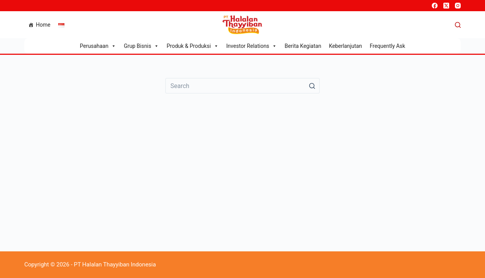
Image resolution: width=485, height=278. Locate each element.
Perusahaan (98, 46)
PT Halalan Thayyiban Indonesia (115, 264)
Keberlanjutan (345, 46)
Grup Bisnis (141, 46)
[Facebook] (435, 5)
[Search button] (312, 85)
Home (43, 25)
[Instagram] (458, 5)
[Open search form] (458, 25)
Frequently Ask (387, 46)
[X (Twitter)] (446, 5)
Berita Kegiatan (303, 46)
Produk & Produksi (193, 46)
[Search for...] (242, 85)
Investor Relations (251, 46)
